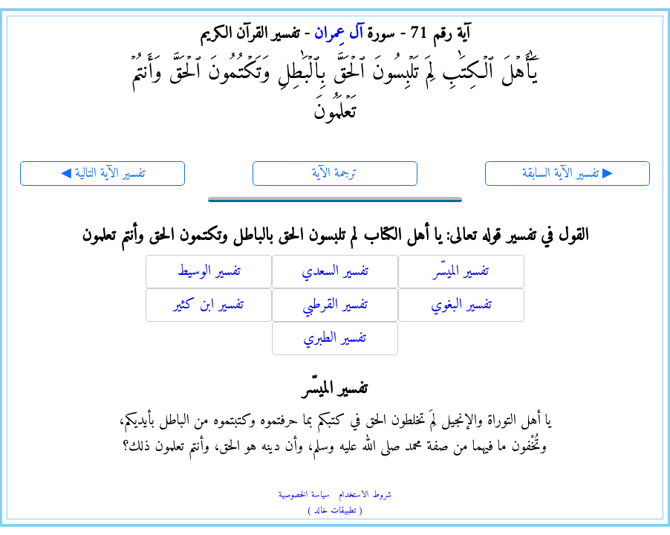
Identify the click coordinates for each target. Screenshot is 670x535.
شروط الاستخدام (365, 495)
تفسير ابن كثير (208, 305)
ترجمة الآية (334, 173)
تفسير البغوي (461, 305)
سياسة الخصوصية (304, 495)
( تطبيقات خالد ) (335, 511)
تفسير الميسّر (461, 272)
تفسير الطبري (334, 338)
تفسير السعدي (335, 272)
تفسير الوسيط (209, 272)
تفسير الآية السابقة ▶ (567, 173)
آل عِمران (338, 33)
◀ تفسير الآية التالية (103, 173)
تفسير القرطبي (335, 305)
